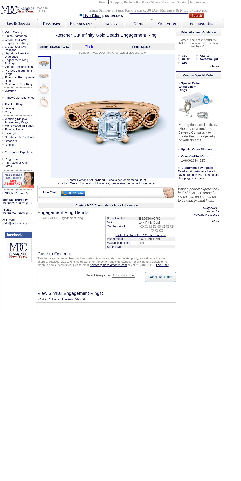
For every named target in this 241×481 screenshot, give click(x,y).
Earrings (10, 133)
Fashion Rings (14, 104)
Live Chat (90, 16)
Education (166, 23)
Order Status (151, 2)
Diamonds (51, 23)
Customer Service (174, 2)
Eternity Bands (14, 129)
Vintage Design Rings (19, 66)
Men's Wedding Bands (19, 125)
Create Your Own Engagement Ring (16, 41)
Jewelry (110, 23)
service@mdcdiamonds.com (108, 265)
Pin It (89, 46)
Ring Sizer (11, 159)
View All (80, 299)
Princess (67, 299)
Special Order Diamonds (198, 149)
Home (103, 2)
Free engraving (193, 10)
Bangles (10, 144)
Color (186, 59)
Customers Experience (19, 152)
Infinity (42, 299)
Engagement (81, 23)
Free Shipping (101, 10)
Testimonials (199, 2)
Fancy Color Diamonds (19, 97)
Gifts (138, 23)
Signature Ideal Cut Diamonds (17, 55)
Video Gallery (13, 32)
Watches (10, 91)
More (215, 66)
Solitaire (54, 299)
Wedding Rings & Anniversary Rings (17, 120)
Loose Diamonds (16, 36)
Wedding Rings (203, 23)
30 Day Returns (161, 10)
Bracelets (11, 141)
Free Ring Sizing (130, 10)
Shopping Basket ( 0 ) (125, 2)
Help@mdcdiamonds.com (19, 223)
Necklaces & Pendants (19, 137)
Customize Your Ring (18, 84)
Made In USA (42, 9)
